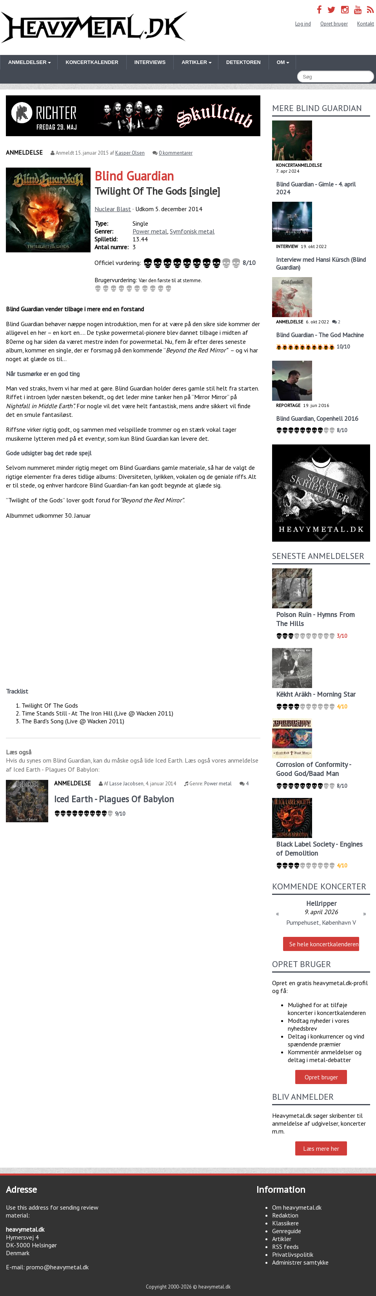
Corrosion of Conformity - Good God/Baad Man (313, 769)
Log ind (303, 23)
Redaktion (285, 1215)
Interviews (149, 62)
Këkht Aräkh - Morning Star (316, 694)
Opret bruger (334, 23)
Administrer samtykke (300, 1262)
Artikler (281, 1239)
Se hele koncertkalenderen (324, 944)
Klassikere (285, 1223)
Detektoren (243, 62)
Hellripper (321, 903)
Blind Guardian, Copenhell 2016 (317, 418)
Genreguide (286, 1231)
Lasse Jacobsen (126, 783)
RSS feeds (285, 1246)
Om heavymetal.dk (297, 1207)
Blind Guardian (134, 176)
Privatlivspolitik (292, 1254)
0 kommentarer (176, 153)
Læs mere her (321, 1148)
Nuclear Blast (112, 209)
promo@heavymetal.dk (57, 1267)
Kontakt (365, 23)
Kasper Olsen (130, 153)
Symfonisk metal (192, 231)
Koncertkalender (91, 62)
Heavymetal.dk (94, 27)
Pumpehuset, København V (321, 922)
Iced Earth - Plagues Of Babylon (114, 799)
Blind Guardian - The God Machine (320, 335)
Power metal (150, 231)
